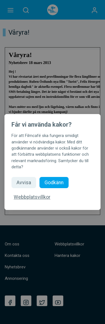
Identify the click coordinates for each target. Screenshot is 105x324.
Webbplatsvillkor (32, 197)
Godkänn (54, 182)
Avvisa (24, 182)
